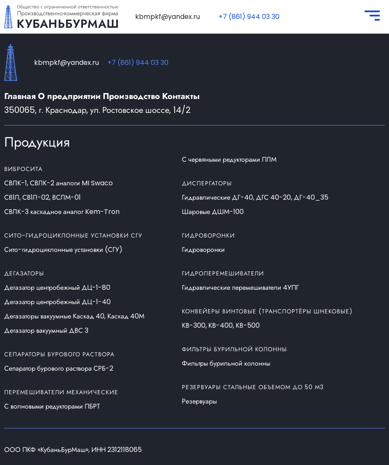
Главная (20, 96)
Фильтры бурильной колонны (226, 363)
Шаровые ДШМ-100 (213, 211)
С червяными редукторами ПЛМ (229, 159)
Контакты (181, 96)
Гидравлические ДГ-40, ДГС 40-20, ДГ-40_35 (255, 197)
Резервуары (199, 401)
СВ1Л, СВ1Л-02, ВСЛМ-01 (42, 197)
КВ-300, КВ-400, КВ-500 (221, 325)
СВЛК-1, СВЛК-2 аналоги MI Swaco (58, 183)
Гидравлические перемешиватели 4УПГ (240, 287)
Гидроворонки (203, 249)
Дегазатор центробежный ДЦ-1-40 (57, 302)
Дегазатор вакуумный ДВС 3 (46, 330)
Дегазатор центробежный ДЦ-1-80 (57, 287)
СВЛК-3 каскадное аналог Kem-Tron (62, 211)
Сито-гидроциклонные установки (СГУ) (63, 249)
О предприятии (69, 96)
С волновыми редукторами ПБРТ (52, 406)
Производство (131, 96)
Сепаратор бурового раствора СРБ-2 (58, 368)
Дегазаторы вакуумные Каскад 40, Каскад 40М (74, 316)
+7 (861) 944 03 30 (249, 16)
